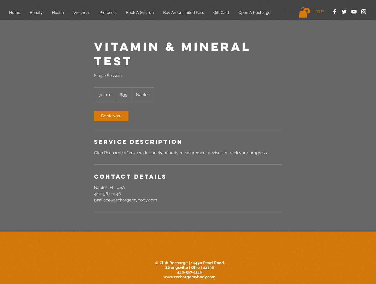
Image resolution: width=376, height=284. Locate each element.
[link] (111, 116)
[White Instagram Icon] (363, 11)
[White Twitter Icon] (344, 11)
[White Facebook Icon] (334, 11)
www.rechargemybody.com (189, 277)
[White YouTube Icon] (354, 11)
